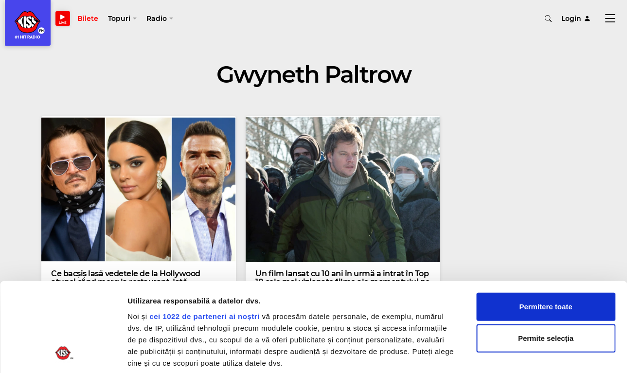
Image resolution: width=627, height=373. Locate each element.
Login (576, 19)
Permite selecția (545, 256)
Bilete (89, 19)
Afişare (486, 354)
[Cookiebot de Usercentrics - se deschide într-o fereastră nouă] (63, 354)
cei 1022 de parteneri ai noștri (204, 234)
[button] (124, 19)
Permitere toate (545, 224)
